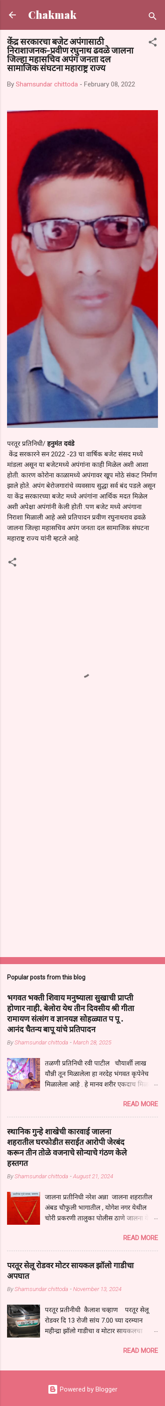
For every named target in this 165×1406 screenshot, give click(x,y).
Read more (140, 1104)
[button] (152, 43)
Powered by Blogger (82, 1389)
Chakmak (52, 15)
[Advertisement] (82, 860)
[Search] (152, 17)
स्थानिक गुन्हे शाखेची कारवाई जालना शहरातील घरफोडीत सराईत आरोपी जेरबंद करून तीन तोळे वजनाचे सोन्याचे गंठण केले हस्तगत (67, 1147)
